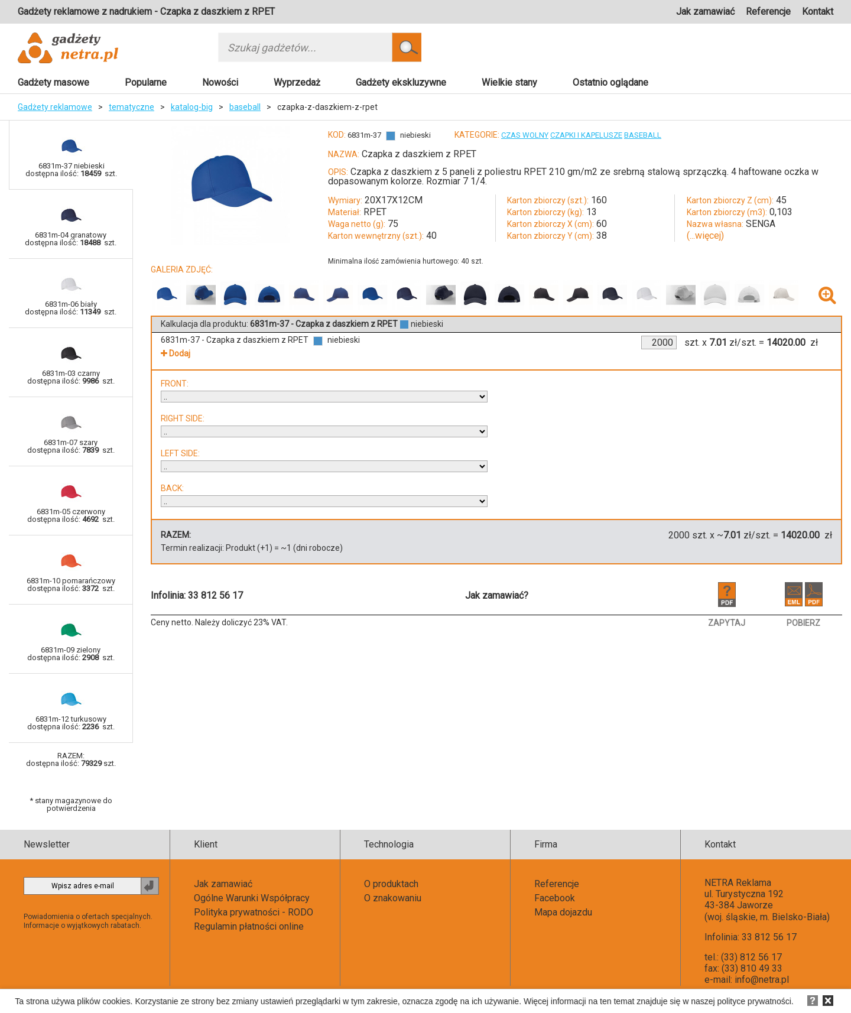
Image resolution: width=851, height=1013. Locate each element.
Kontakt (817, 11)
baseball (245, 107)
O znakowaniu (392, 898)
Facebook (554, 898)
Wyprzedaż (297, 82)
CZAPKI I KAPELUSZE (586, 135)
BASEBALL (642, 135)
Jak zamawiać (705, 11)
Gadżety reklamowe (55, 107)
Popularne (146, 82)
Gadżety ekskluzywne (401, 82)
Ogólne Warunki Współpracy (252, 898)
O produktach (391, 883)
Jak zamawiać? (496, 595)
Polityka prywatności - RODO (253, 912)
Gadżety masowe (53, 82)
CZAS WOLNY (524, 135)
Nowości (220, 82)
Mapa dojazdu (563, 912)
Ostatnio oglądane (610, 82)
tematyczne (131, 107)
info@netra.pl (762, 979)
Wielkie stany (509, 82)
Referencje (768, 11)
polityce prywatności (754, 1001)
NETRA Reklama (737, 882)
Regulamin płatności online (249, 926)
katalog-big (192, 107)
